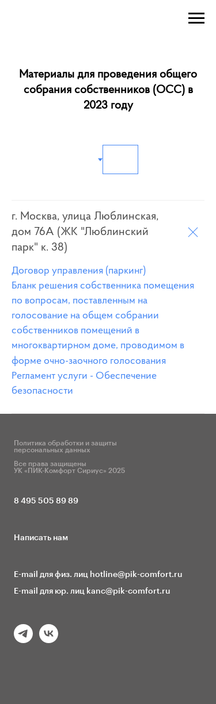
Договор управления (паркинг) (79, 271)
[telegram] (23, 640)
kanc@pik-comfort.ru (128, 591)
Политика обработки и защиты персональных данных (65, 446)
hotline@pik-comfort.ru (136, 575)
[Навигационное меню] (196, 18)
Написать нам (41, 538)
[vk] (48, 640)
